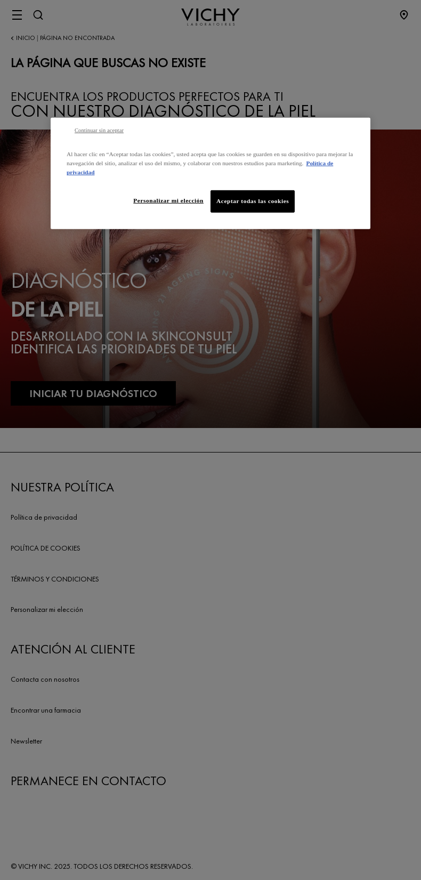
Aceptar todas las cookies (252, 201)
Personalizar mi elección (168, 200)
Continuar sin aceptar (99, 130)
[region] (210, 173)
